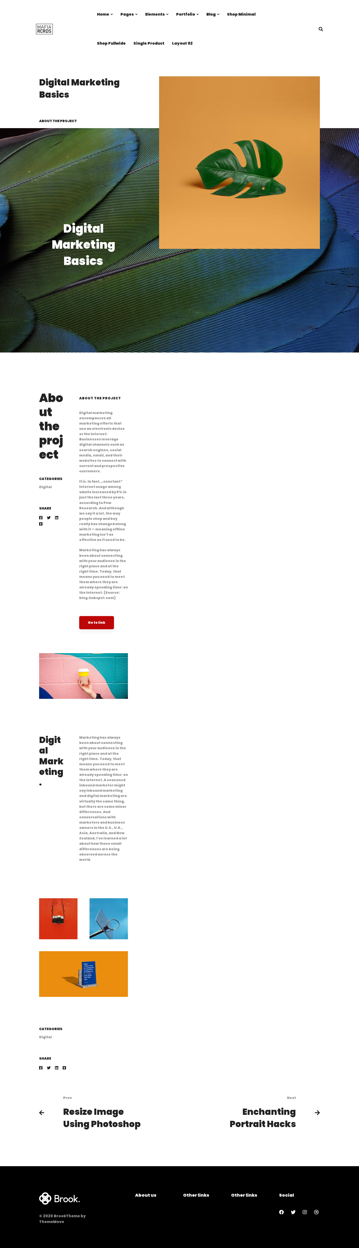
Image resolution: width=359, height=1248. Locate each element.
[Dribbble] (316, 1212)
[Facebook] (40, 527)
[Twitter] (49, 527)
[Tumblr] (40, 533)
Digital (45, 496)
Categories (50, 487)
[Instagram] (304, 1212)
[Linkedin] (56, 527)
